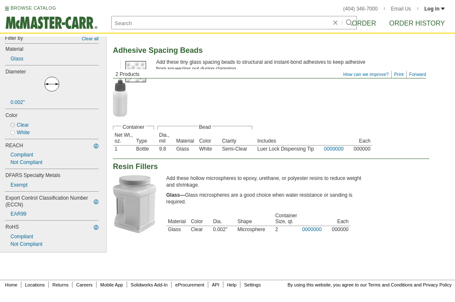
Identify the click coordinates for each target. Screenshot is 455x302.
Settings (252, 284)
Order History (417, 23)
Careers (84, 284)
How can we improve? (366, 74)
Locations (35, 284)
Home (11, 284)
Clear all (90, 38)
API (216, 284)
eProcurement (189, 284)
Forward (417, 74)
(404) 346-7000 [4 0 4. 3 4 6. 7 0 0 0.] (360, 9)
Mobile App (111, 284)
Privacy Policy (437, 284)
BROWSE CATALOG (33, 7)
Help (232, 284)
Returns (60, 284)
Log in (434, 9)
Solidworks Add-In (149, 284)
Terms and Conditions (390, 284)
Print (399, 74)
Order (364, 23)
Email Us (401, 9)
